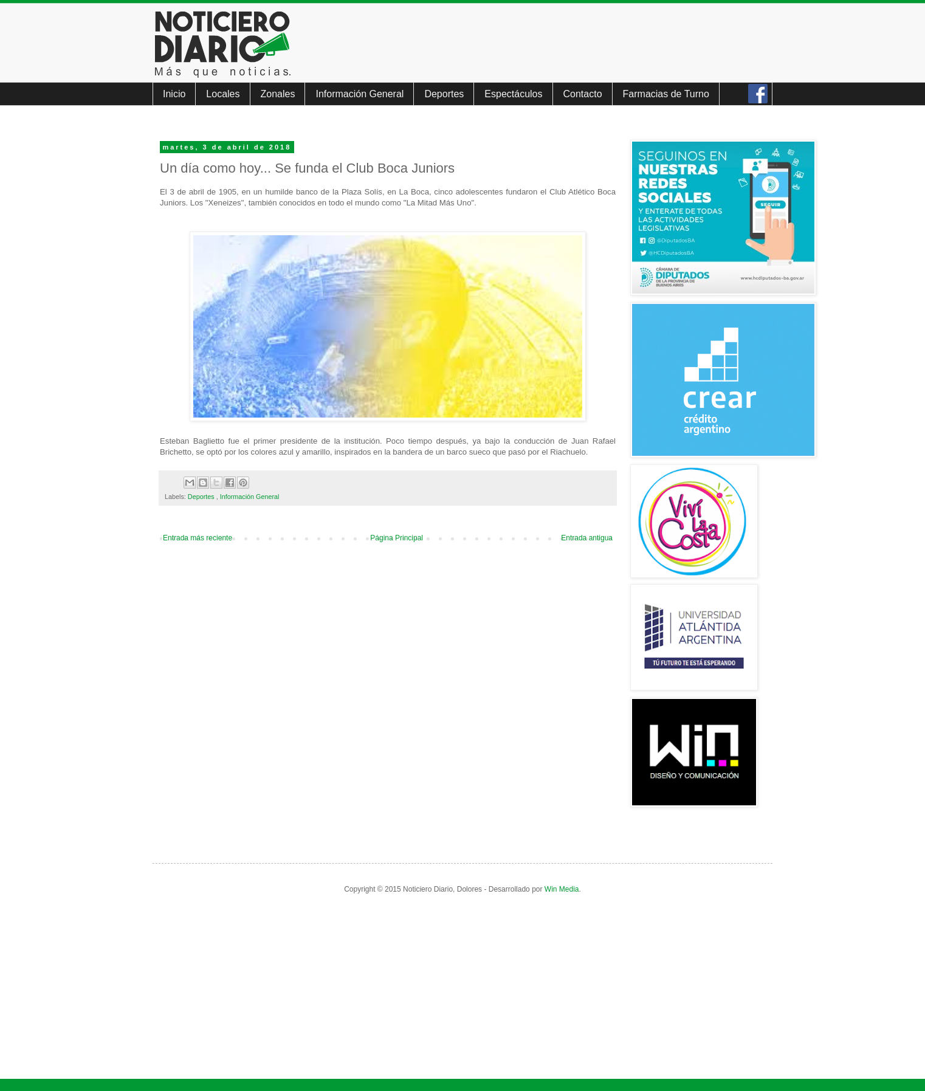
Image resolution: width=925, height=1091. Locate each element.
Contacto (582, 94)
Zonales (278, 94)
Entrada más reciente (197, 538)
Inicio (174, 94)
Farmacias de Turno (666, 94)
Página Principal (396, 538)
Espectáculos (513, 94)
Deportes (444, 94)
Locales (222, 94)
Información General (359, 94)
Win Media (562, 889)
